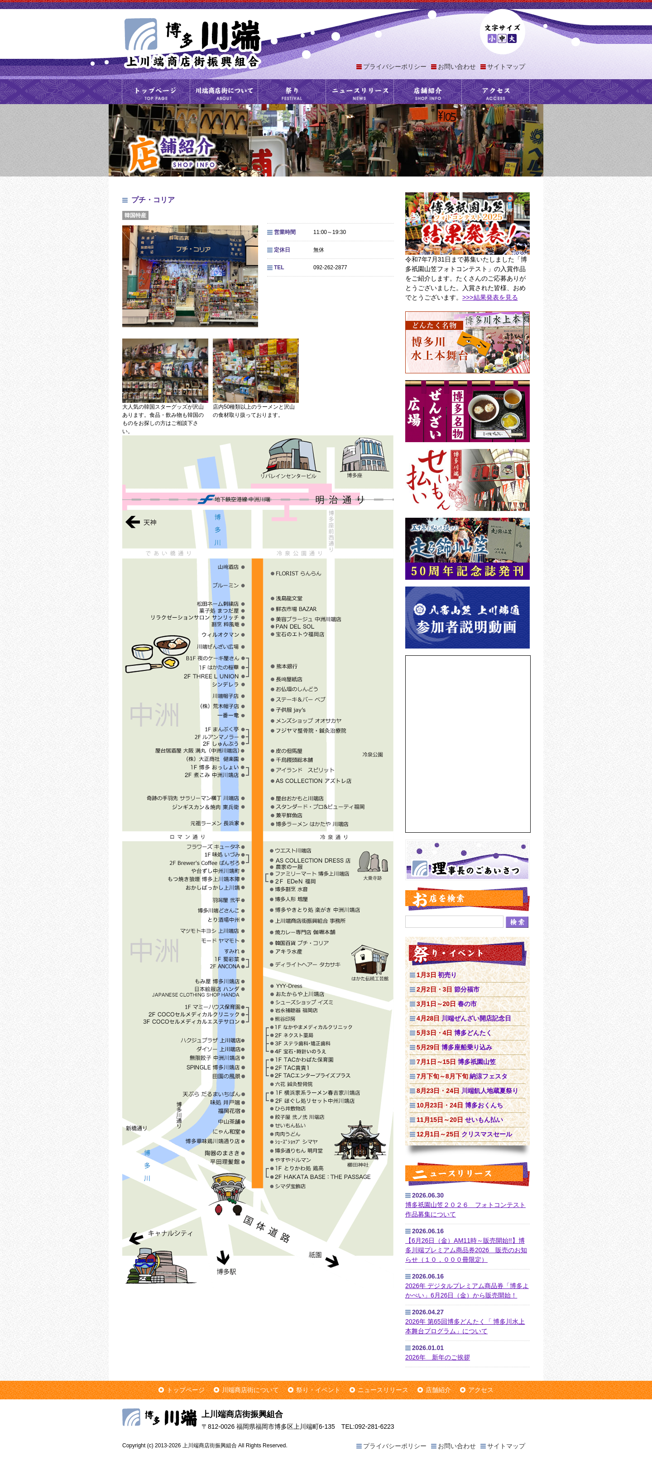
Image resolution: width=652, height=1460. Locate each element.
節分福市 (448, 989)
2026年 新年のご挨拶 (437, 1357)
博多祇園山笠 (456, 1061)
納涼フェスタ (462, 1076)
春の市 (447, 1003)
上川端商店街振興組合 (192, 42)
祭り (292, 91)
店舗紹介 (427, 91)
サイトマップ (506, 66)
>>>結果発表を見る (490, 297)
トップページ (156, 91)
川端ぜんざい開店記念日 (464, 1018)
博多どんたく (454, 1032)
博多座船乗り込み (454, 1047)
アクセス (495, 91)
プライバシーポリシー (395, 66)
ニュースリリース (359, 91)
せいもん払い (460, 1119)
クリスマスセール (464, 1134)
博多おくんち (460, 1105)
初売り (437, 974)
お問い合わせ (457, 66)
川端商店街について (224, 91)
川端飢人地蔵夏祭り (467, 1090)
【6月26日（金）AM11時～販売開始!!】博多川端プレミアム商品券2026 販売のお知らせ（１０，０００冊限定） (466, 1250)
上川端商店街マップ (258, 865)
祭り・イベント (318, 1389)
